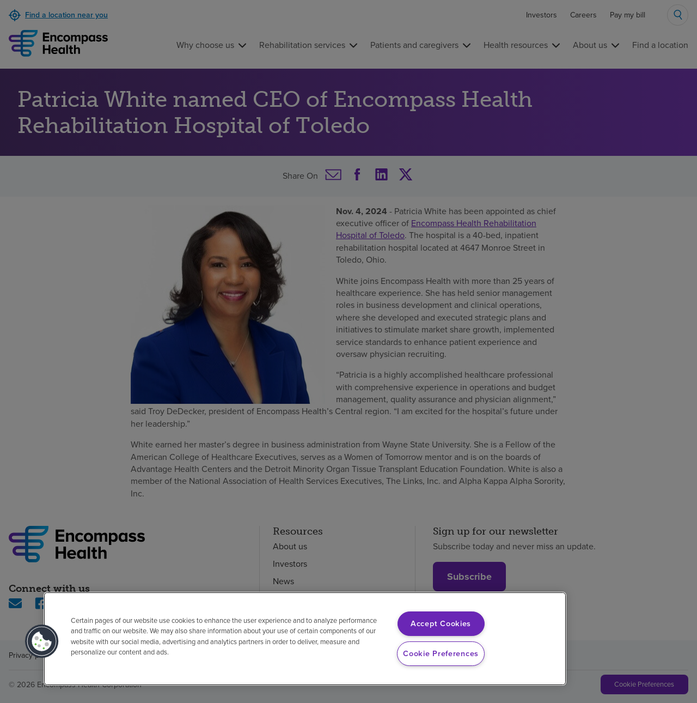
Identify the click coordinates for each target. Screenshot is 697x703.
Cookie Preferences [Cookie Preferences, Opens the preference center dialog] (441, 653)
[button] (42, 641)
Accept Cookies (441, 623)
